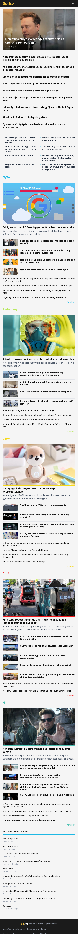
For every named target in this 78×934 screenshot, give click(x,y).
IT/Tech (8, 177)
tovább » (71, 302)
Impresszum (33, 929)
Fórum (44, 929)
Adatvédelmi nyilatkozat (14, 929)
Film (5, 702)
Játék (6, 438)
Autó (6, 573)
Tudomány (10, 309)
